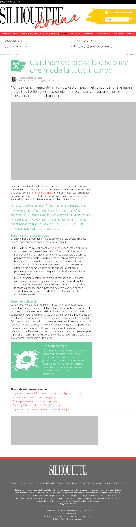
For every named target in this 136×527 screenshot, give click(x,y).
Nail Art (44, 34)
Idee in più (14, 41)
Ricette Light (85, 41)
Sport (17, 54)
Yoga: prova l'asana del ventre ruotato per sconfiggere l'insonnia (47, 393)
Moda (54, 34)
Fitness (63, 34)
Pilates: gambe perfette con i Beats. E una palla (38, 405)
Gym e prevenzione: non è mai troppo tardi (36, 401)
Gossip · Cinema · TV (10, 2)
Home (2, 54)
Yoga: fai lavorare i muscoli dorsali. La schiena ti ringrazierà (44, 409)
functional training (41, 192)
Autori (23, 483)
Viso (15, 34)
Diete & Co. (75, 34)
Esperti (31, 483)
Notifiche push (120, 483)
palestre (45, 186)
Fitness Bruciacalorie (93, 46)
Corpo (24, 34)
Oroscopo (119, 34)
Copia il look (16, 46)
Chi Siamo (14, 483)
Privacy (60, 483)
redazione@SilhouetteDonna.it (62, 516)
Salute (130, 34)
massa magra (38, 281)
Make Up (6, 34)
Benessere (88, 34)
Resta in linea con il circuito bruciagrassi (34, 397)
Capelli (33, 34)
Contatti (40, 483)
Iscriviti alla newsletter (121, 12)
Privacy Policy (71, 483)
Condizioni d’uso (87, 483)
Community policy (104, 483)
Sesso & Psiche (103, 34)
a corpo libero (55, 247)
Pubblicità (50, 483)
